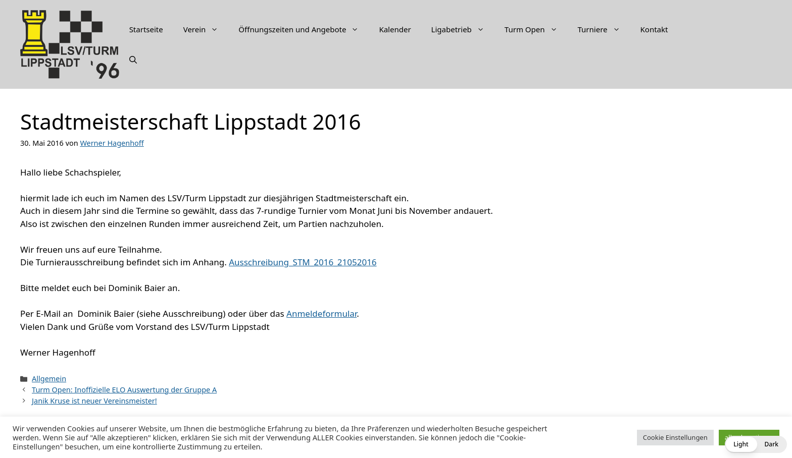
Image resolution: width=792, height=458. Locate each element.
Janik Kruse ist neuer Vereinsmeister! (94, 401)
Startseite (146, 29)
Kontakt (654, 29)
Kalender (395, 29)
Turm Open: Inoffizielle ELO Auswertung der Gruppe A (124, 389)
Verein (206, 29)
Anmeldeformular (321, 313)
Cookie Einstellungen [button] (675, 437)
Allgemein (49, 378)
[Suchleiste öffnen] (133, 59)
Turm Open (536, 29)
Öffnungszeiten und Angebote (303, 29)
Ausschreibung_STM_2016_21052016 (302, 262)
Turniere (604, 29)
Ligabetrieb (462, 29)
